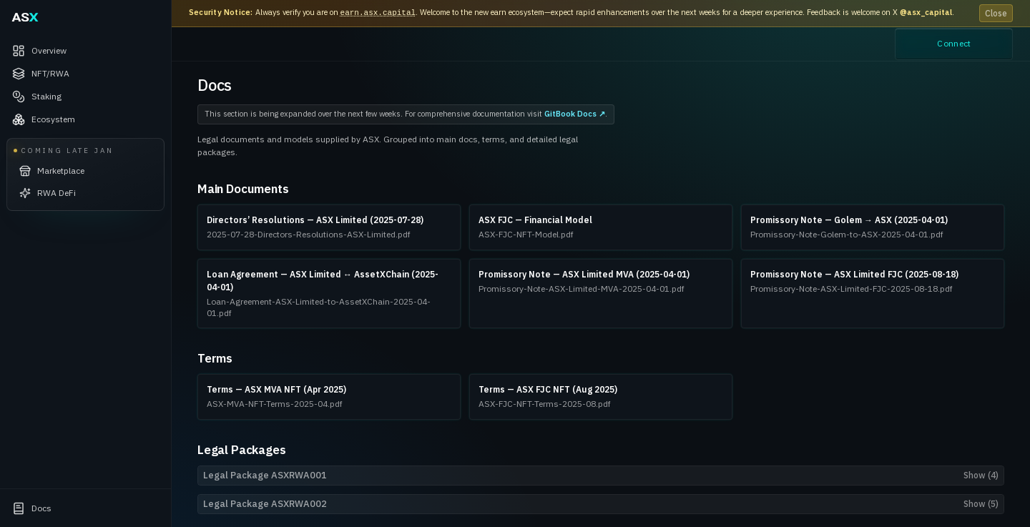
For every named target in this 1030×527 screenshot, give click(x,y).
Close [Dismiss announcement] (995, 13)
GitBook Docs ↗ (574, 114)
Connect (954, 44)
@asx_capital (926, 12)
